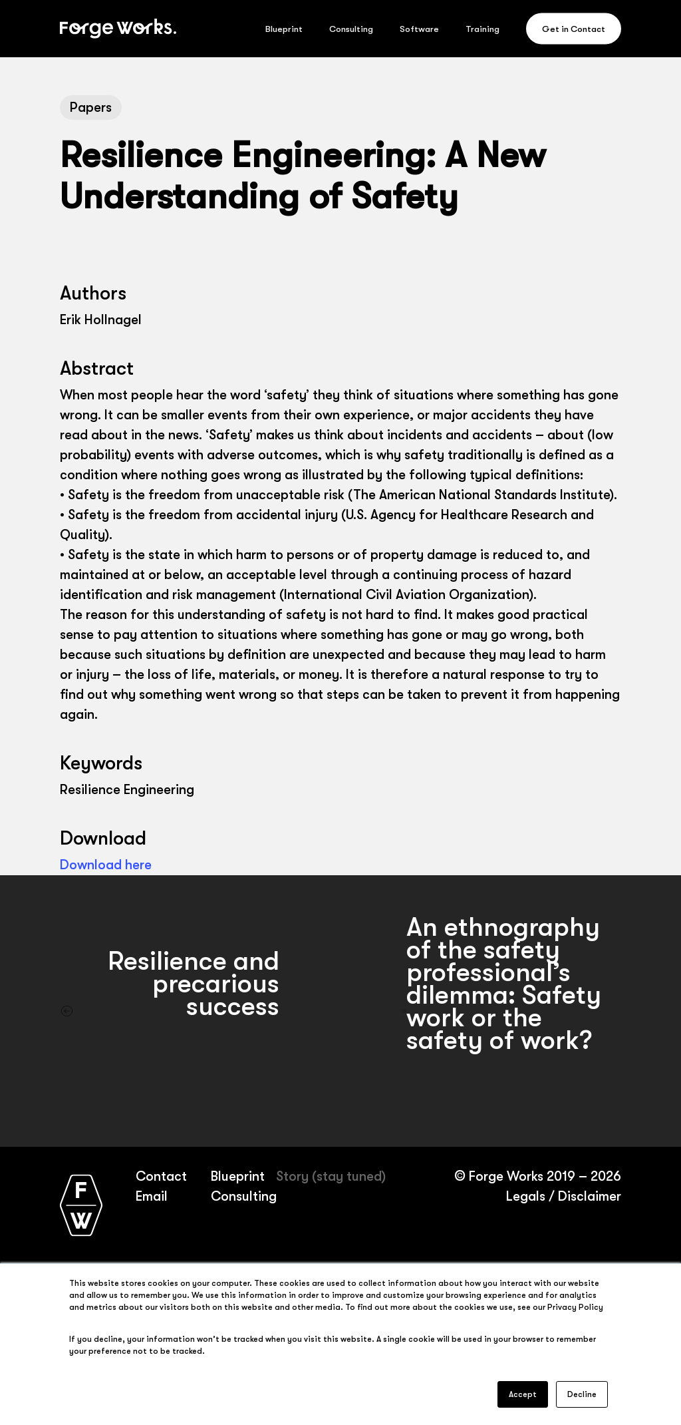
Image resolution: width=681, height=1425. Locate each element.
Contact (160, 1176)
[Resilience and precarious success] (170, 1011)
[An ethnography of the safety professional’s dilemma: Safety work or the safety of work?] (510, 1011)
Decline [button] (582, 1394)
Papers (91, 107)
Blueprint (238, 1176)
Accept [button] (523, 1394)
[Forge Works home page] (81, 1205)
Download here (106, 865)
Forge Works (505, 1176)
